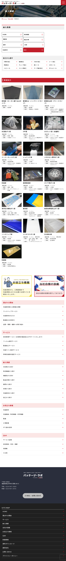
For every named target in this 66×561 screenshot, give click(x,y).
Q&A (4, 530)
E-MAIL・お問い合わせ (33, 490)
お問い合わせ (7, 547)
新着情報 (6, 534)
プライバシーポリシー (10, 551)
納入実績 (10, 19)
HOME (5, 506)
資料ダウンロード (9, 539)
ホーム (5, 19)
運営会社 (6, 543)
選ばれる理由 (7, 510)
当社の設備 (6, 522)
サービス (6, 514)
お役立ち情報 (7, 526)
